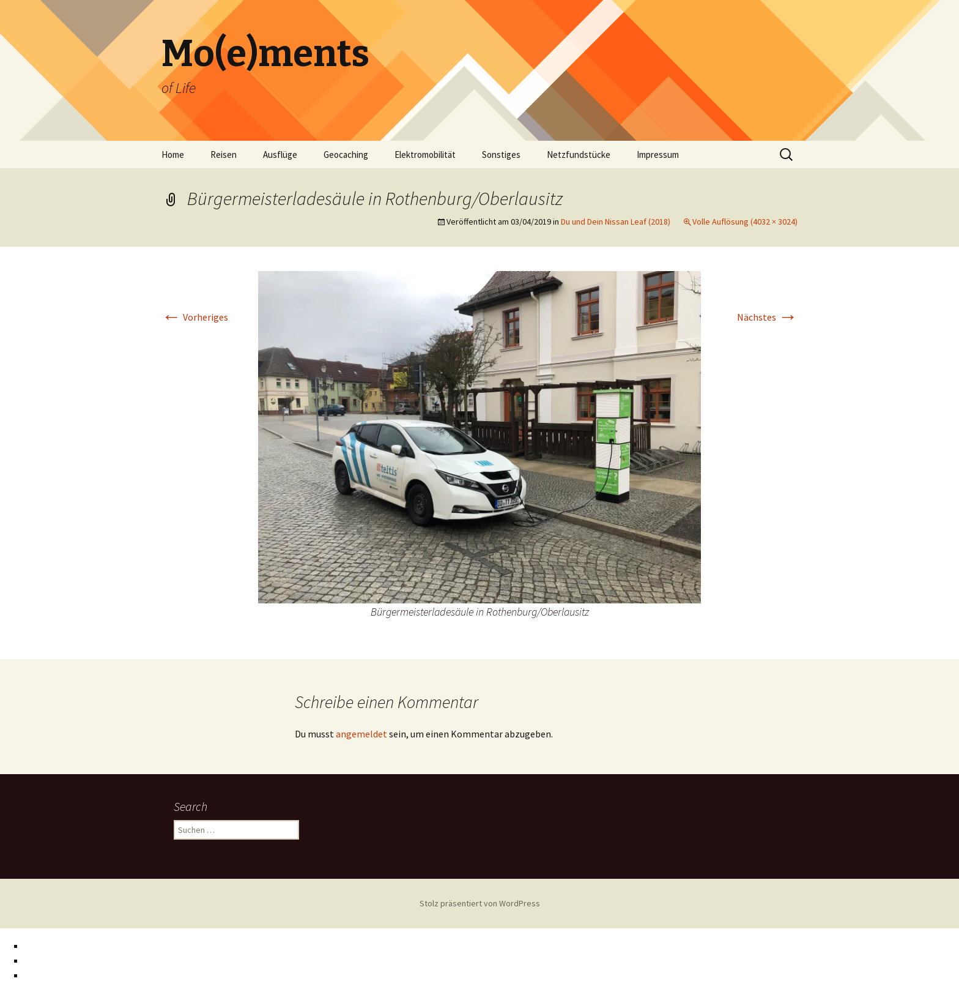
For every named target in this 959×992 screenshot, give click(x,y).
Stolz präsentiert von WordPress (480, 903)
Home (172, 154)
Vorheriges (194, 317)
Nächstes (767, 317)
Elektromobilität (425, 154)
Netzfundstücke (578, 154)
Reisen (223, 154)
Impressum (658, 154)
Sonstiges (501, 154)
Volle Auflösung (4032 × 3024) (745, 221)
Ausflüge (280, 154)
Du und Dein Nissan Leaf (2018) (615, 221)
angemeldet (361, 734)
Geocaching (346, 154)
